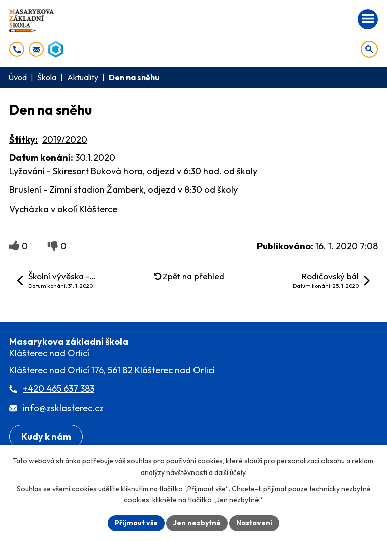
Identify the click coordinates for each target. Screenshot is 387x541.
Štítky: (23, 139)
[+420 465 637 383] (16, 49)
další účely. (230, 472)
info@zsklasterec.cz (63, 408)
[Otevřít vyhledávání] (369, 49)
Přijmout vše (136, 522)
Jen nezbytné (197, 522)
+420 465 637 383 (58, 388)
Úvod (17, 77)
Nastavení (254, 522)
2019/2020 (64, 139)
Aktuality (82, 77)
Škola (46, 77)
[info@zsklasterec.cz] (36, 49)
